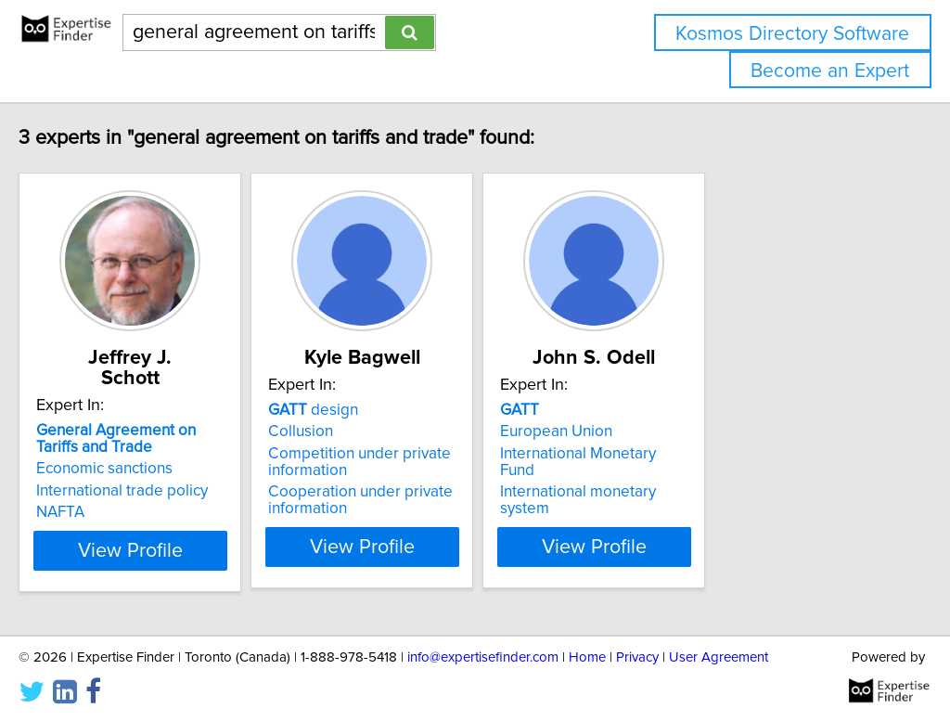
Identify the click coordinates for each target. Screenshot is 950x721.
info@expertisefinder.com (482, 654)
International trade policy (161, 470)
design (398, 410)
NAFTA (99, 491)
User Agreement (718, 654)
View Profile (192, 546)
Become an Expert (830, 71)
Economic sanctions (143, 448)
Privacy (637, 654)
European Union (688, 431)
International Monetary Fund (729, 453)
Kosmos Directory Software (792, 34)
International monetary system (736, 475)
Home (587, 654)
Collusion (385, 431)
